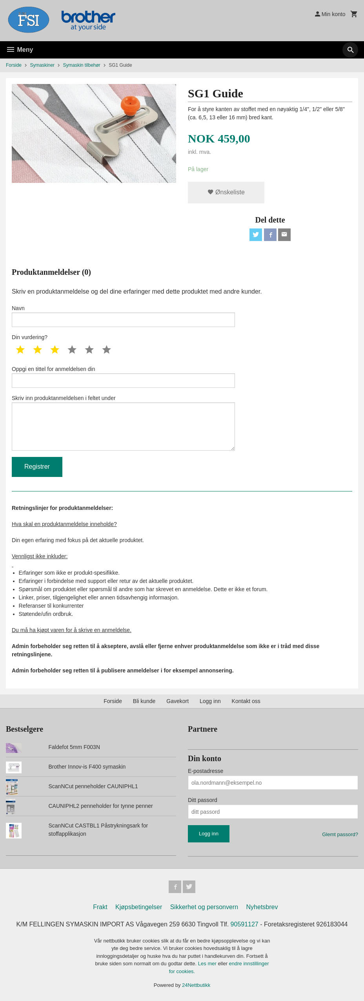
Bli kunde (144, 701)
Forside (14, 65)
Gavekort (177, 701)
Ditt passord (202, 800)
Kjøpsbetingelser (138, 907)
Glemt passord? (340, 834)
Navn (123, 316)
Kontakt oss (246, 701)
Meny (19, 49)
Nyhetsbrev (262, 907)
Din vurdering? (29, 337)
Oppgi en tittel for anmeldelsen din (123, 377)
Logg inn (210, 701)
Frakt (100, 907)
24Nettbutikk (196, 985)
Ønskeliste (226, 192)
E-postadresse (205, 771)
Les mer (208, 963)
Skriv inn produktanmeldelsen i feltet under (123, 423)
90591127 (244, 924)
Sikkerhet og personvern (204, 907)
